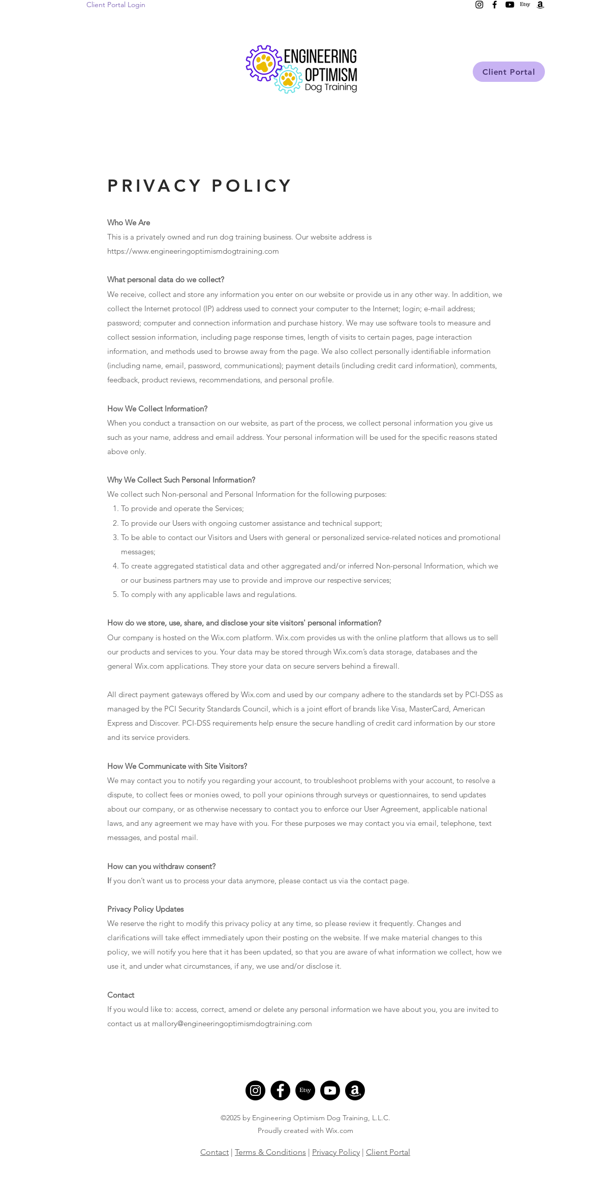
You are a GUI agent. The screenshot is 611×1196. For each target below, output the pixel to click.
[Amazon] (355, 1090)
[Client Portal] (509, 72)
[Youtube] (330, 1090)
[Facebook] (280, 1090)
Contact (214, 1152)
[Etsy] (305, 1090)
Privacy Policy (336, 1152)
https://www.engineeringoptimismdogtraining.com (193, 251)
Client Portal (388, 1152)
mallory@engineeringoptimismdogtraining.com (232, 1023)
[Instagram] (255, 1090)
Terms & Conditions (270, 1152)
